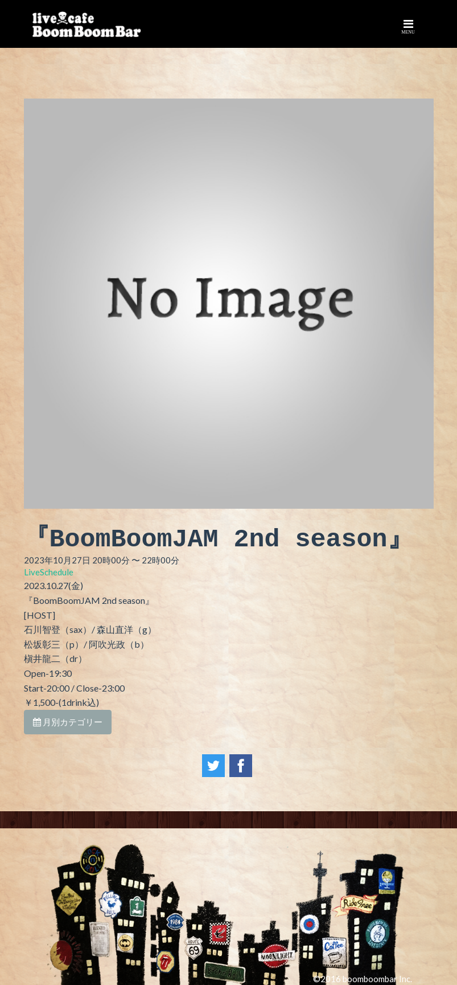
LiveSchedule (48, 572)
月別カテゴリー (67, 722)
